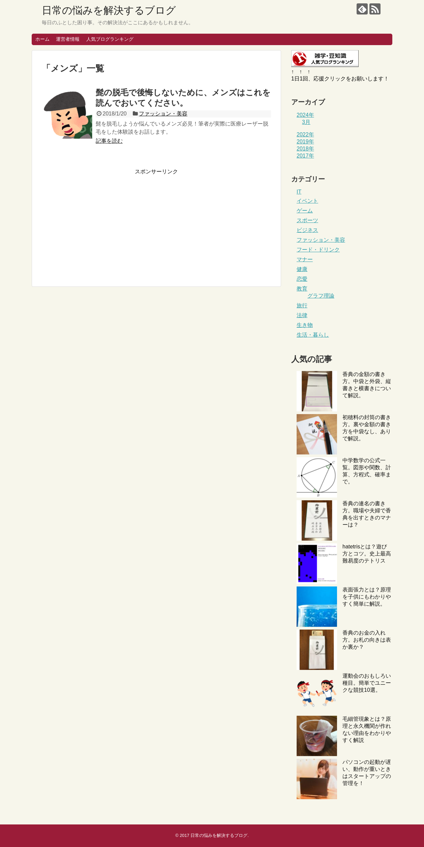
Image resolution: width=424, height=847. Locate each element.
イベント (307, 201)
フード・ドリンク (318, 249)
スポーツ (307, 220)
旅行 (302, 305)
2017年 (305, 156)
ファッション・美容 (163, 113)
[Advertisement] (98, 222)
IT (299, 192)
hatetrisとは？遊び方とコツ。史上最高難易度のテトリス (366, 554)
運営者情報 (68, 39)
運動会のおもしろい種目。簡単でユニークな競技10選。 (366, 683)
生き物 (305, 325)
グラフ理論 (320, 296)
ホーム (42, 39)
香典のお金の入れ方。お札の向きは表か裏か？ (366, 640)
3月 (306, 122)
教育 (302, 289)
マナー (305, 259)
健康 (302, 269)
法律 (302, 315)
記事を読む (109, 141)
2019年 (305, 141)
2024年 (305, 115)
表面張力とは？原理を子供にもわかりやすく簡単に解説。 (366, 597)
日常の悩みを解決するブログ (109, 10)
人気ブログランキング (109, 39)
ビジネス (307, 230)
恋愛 (302, 279)
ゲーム (305, 210)
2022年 (305, 134)
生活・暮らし (313, 335)
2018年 (305, 148)
